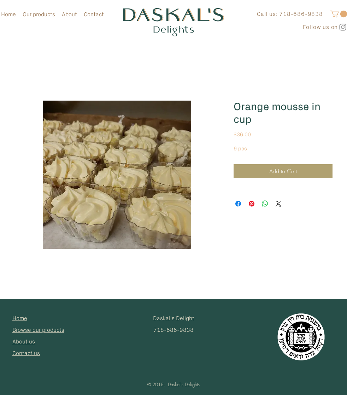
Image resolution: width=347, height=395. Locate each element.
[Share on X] (278, 203)
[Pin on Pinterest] (251, 203)
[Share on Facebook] (238, 203)
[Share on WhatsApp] (265, 203)
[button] (338, 14)
